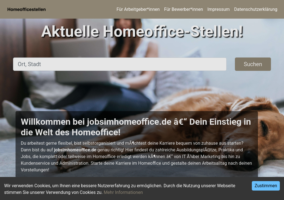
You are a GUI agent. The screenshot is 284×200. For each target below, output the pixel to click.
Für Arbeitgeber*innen (137, 9)
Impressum (218, 9)
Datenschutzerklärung (255, 9)
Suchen (253, 64)
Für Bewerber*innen (183, 9)
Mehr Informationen (123, 192)
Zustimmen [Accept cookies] (266, 185)
